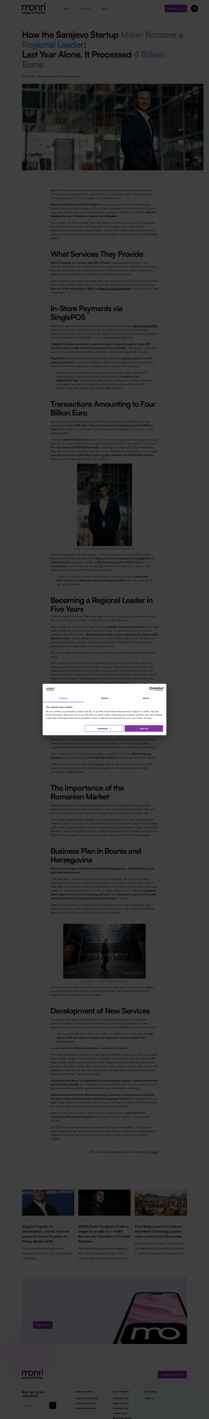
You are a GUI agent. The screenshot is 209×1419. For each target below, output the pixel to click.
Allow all (144, 728)
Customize (104, 728)
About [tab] (146, 698)
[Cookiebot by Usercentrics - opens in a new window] (151, 689)
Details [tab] (104, 698)
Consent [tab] (63, 698)
